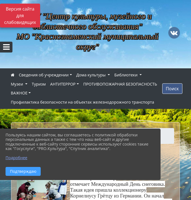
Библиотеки (126, 75)
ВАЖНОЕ (19, 93)
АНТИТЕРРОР (63, 84)
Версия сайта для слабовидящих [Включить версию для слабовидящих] (20, 15)
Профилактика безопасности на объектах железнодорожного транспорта (82, 102)
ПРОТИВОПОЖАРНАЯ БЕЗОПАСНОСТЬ (120, 84)
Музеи (17, 84)
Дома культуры (91, 75)
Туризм (39, 84)
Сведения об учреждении (44, 75)
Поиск (172, 89)
